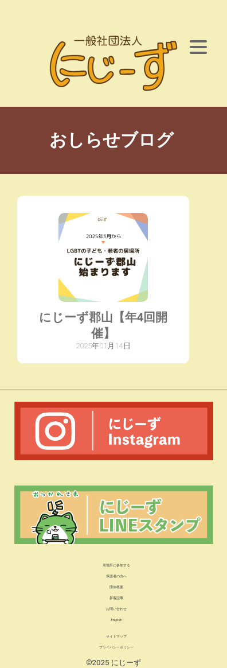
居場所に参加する (116, 565)
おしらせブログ (113, 140)
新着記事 (116, 598)
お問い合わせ (116, 609)
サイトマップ (116, 636)
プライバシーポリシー (116, 647)
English (116, 619)
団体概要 (116, 587)
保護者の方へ (116, 576)
